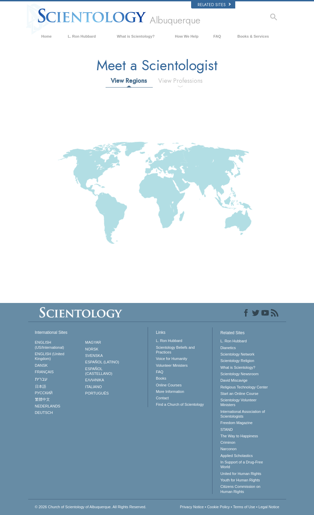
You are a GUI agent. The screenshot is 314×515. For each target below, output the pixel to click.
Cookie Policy (218, 507)
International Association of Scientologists (242, 413)
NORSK (91, 349)
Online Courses (169, 385)
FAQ (217, 36)
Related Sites (214, 5)
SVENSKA (94, 356)
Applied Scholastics (236, 456)
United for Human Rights (240, 474)
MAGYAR (93, 342)
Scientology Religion (237, 361)
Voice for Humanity (171, 359)
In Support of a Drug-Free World (241, 464)
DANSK (41, 365)
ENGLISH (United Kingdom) (49, 356)
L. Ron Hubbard (82, 36)
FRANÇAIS (44, 372)
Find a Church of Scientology (180, 404)
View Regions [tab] (129, 80)
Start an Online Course (239, 394)
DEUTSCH (44, 413)
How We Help (186, 36)
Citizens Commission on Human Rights (240, 488)
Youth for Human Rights (240, 480)
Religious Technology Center (244, 387)
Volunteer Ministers (172, 365)
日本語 (40, 386)
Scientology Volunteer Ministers (238, 402)
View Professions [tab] (180, 80)
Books (161, 378)
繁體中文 (42, 399)
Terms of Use (244, 507)
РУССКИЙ (44, 393)
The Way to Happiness (239, 436)
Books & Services (253, 36)
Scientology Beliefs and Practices (175, 349)
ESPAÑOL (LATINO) (102, 362)
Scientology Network (237, 354)
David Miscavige (233, 380)
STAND (226, 429)
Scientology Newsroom (239, 374)
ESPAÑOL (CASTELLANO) (98, 371)
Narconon (228, 449)
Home (46, 36)
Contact (162, 398)
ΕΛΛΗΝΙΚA (94, 380)
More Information (170, 391)
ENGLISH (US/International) (49, 344)
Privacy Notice (192, 507)
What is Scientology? (135, 36)
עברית (41, 379)
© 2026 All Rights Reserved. (91, 507)
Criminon (227, 442)
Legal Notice (268, 507)
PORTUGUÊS (97, 393)
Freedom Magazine (236, 423)
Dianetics (228, 348)
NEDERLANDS (47, 406)
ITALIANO (93, 387)
